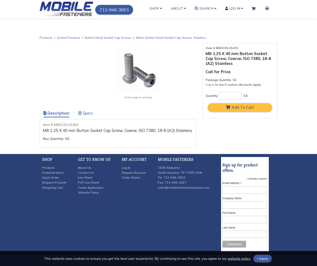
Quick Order (50, 177)
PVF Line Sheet (88, 182)
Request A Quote (54, 182)
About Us (84, 168)
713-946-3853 (114, 9)
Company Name (232, 198)
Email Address (232, 183)
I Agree (262, 258)
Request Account (134, 173)
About (178, 8)
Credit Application (90, 188)
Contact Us (86, 173)
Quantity (212, 96)
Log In (234, 8)
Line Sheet (85, 177)
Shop (156, 8)
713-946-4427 (176, 182)
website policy (238, 258)
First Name (228, 212)
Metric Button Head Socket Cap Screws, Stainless (171, 38)
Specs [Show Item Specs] (85, 113)
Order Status (131, 177)
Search (206, 8)
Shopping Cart (52, 188)
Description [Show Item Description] (56, 113)
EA (246, 96)
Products (46, 38)
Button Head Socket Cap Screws (108, 38)
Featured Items (53, 173)
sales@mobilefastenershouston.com (183, 188)
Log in (210, 85)
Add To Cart (240, 107)
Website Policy (88, 192)
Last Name (228, 227)
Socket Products (68, 38)
